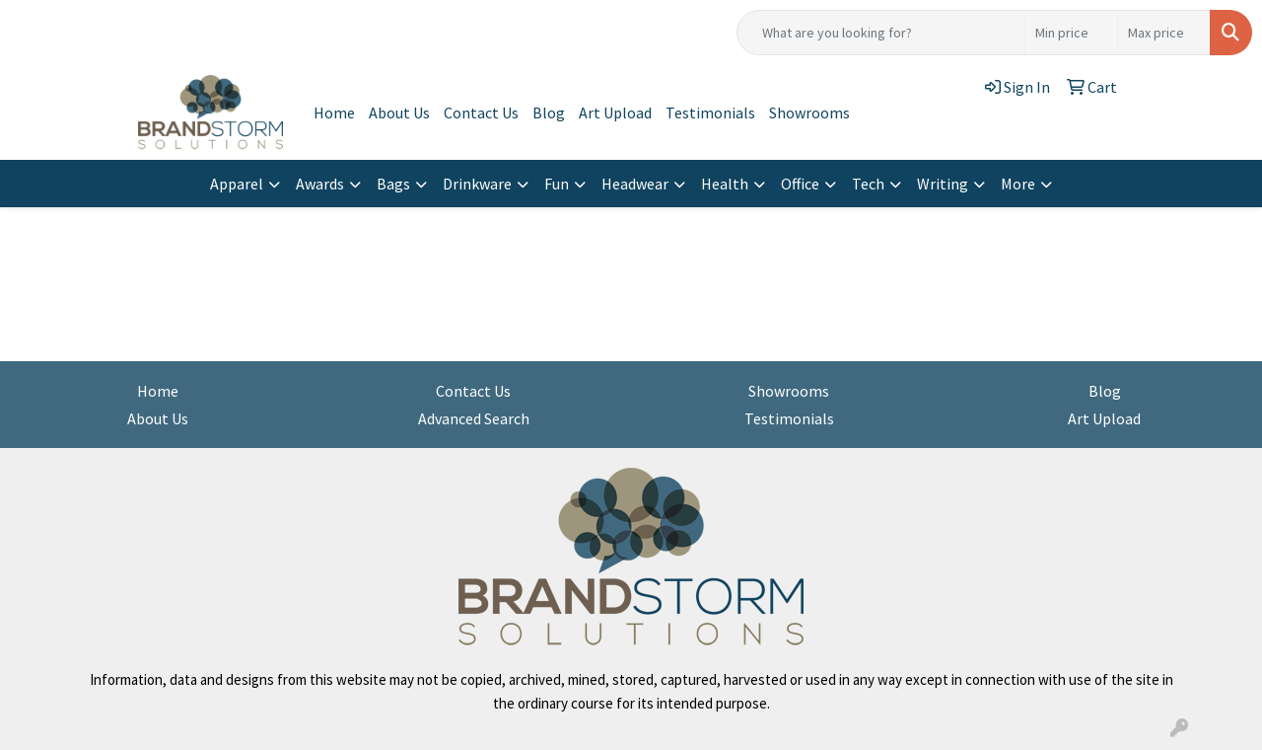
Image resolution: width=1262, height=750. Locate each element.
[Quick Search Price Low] (1071, 32)
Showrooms (809, 112)
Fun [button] (556, 183)
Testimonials (710, 112)
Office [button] (800, 183)
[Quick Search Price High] (1164, 32)
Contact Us (481, 112)
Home (334, 112)
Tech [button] (868, 183)
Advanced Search (473, 418)
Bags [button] (393, 183)
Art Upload (615, 112)
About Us (399, 112)
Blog (548, 112)
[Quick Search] (880, 32)
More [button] (1018, 183)
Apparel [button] (236, 183)
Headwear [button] (634, 183)
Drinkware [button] (477, 183)
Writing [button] (942, 183)
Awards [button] (320, 183)
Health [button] (724, 183)
